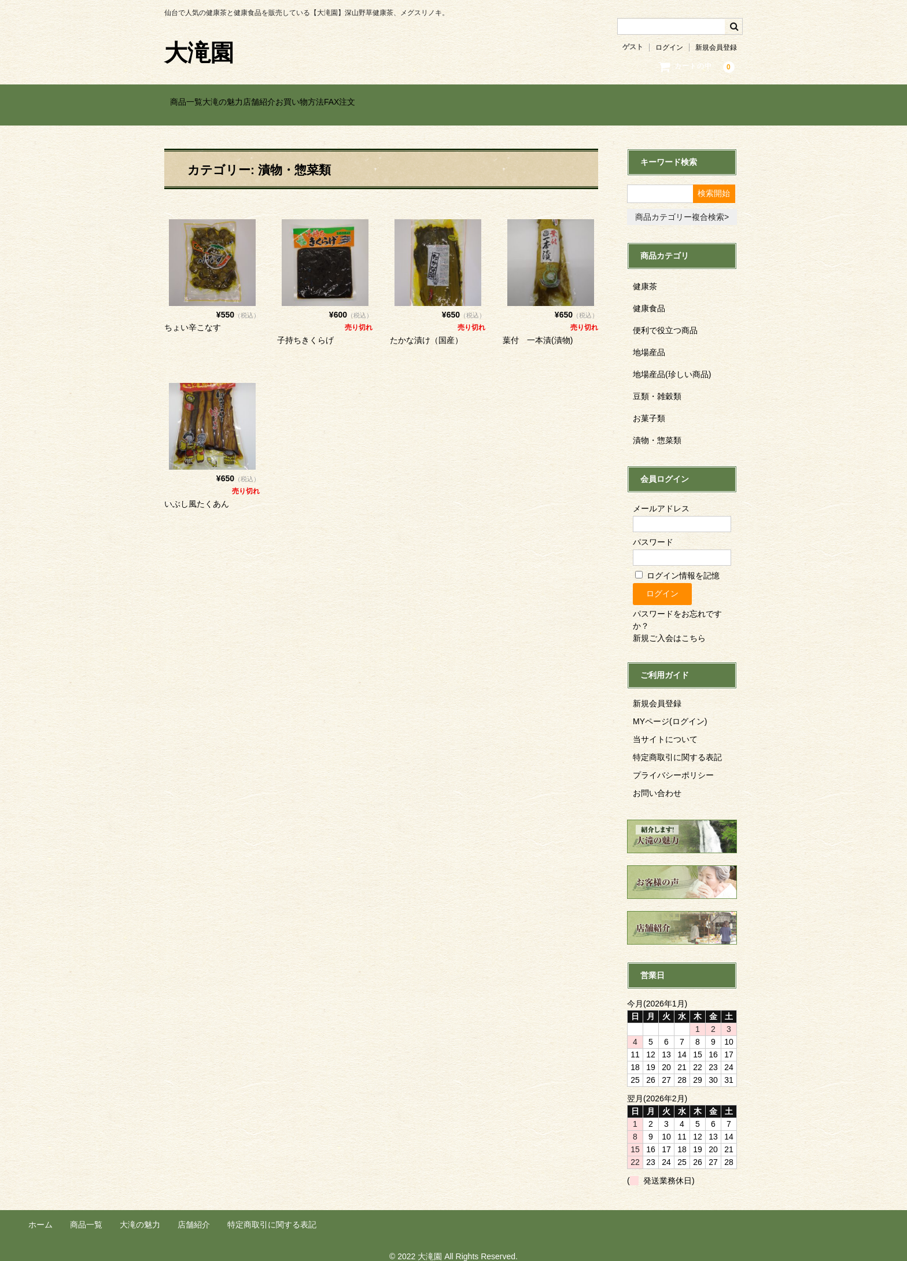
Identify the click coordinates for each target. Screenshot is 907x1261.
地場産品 (649, 341)
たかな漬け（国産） (426, 329)
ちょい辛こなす (192, 316)
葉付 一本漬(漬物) (538, 329)
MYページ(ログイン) (670, 711)
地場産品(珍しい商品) (672, 363)
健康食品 (649, 297)
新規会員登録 (716, 47)
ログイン (669, 47)
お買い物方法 (377, 102)
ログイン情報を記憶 (677, 565)
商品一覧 (192, 102)
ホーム (40, 1213)
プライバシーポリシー (673, 764)
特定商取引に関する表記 (677, 746)
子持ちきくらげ (305, 329)
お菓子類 (649, 407)
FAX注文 (440, 102)
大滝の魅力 (253, 102)
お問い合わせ (657, 782)
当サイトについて (665, 728)
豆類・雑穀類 (657, 385)
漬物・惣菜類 (657, 429)
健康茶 (645, 275)
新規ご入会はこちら (669, 627)
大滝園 (199, 52)
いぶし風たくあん (196, 493)
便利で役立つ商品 (665, 319)
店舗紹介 (313, 102)
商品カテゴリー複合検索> (682, 206)
